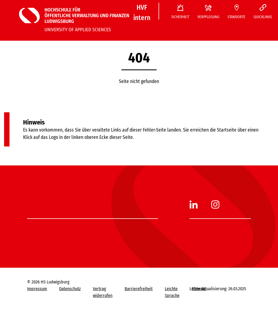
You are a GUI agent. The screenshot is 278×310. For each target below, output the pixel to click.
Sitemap (199, 288)
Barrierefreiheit (139, 288)
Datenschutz (70, 288)
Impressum (37, 288)
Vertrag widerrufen (102, 292)
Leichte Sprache (172, 292)
